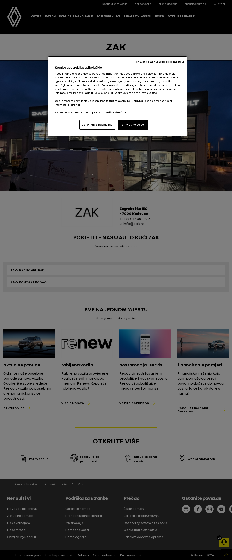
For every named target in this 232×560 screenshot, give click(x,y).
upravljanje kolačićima (97, 124)
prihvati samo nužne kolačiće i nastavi (160, 61)
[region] (117, 96)
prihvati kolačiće (133, 124)
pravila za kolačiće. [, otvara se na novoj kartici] (115, 112)
